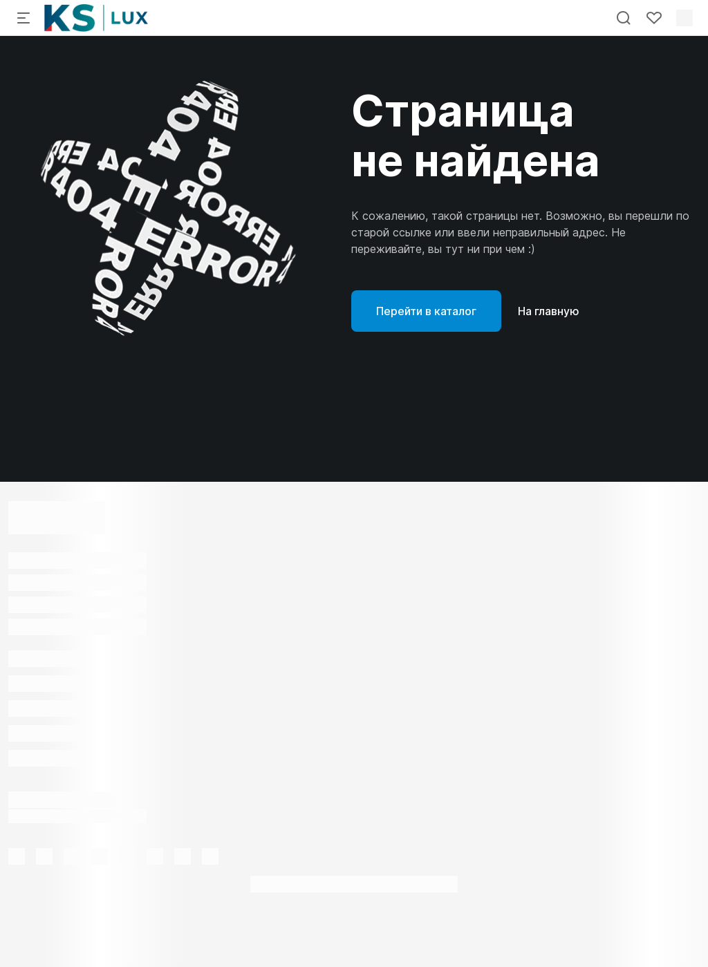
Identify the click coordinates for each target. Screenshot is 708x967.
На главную (548, 311)
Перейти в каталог (426, 311)
